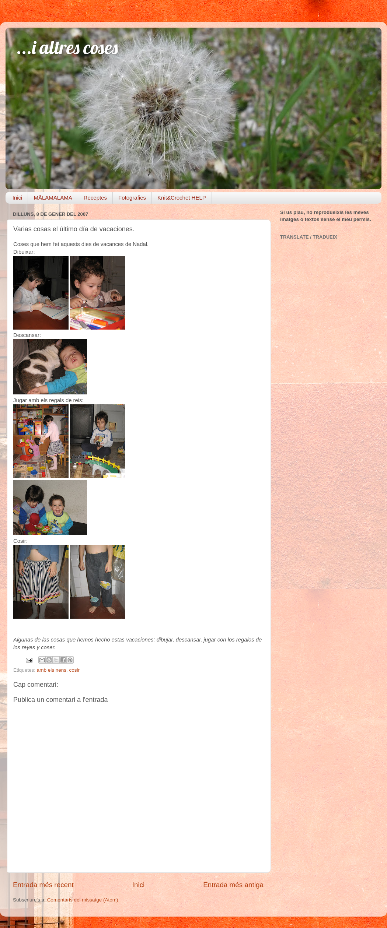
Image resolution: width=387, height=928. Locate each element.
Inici (17, 197)
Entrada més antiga (233, 885)
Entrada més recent (43, 885)
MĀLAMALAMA (53, 197)
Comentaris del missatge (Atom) (82, 900)
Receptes (95, 197)
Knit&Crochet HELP (181, 197)
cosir (74, 670)
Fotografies (132, 197)
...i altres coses (67, 47)
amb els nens (51, 670)
